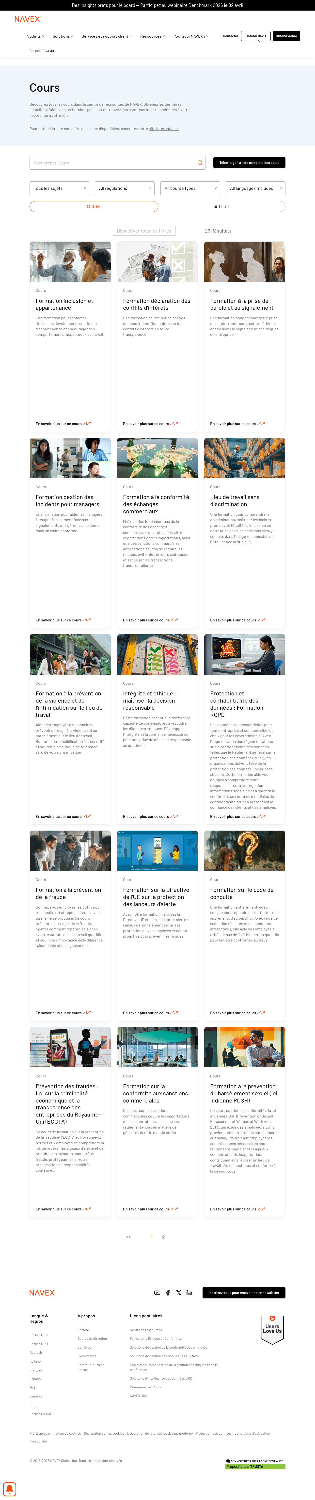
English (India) (40, 1415)
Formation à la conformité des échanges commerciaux (156, 504)
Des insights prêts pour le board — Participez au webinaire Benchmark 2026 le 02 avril (157, 5)
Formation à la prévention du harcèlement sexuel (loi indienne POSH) (243, 1094)
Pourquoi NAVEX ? (189, 46)
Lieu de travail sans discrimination (235, 501)
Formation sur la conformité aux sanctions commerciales (155, 1094)
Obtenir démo (286, 46)
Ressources (151, 46)
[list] (287, 15)
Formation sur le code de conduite (242, 894)
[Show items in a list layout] (221, 206)
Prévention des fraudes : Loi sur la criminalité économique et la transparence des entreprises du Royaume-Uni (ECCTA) (68, 1104)
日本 (33, 1388)
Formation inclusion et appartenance (64, 304)
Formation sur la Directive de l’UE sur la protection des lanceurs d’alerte (156, 897)
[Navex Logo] (28, 29)
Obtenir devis (256, 46)
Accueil (35, 60)
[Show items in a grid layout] (94, 206)
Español (36, 1380)
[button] (128, 1238)
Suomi (34, 1406)
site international (164, 128)
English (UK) (39, 1345)
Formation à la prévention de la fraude (68, 894)
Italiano (35, 1362)
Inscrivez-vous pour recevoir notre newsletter (244, 1294)
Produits (33, 46)
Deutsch (36, 1354)
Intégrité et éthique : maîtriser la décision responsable (149, 701)
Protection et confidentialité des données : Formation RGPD (236, 704)
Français (36, 1371)
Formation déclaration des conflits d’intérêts (156, 304)
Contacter (230, 46)
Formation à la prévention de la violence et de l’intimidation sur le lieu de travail (69, 704)
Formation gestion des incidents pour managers (67, 501)
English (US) (38, 1336)
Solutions (61, 46)
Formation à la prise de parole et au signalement (242, 304)
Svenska (36, 1397)
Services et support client (105, 46)
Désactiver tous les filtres (144, 231)
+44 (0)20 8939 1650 (250, 15)
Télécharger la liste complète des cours (249, 163)
